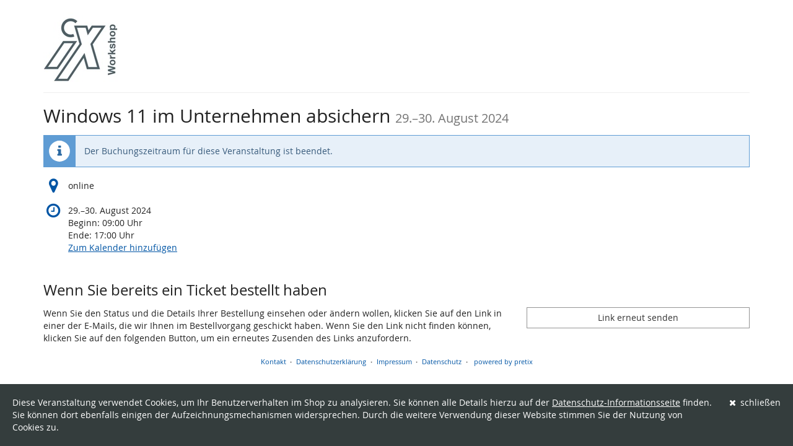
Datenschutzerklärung (331, 361)
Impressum (394, 361)
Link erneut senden (638, 317)
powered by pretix (503, 361)
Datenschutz (442, 361)
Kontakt (273, 361)
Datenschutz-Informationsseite (616, 402)
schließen (755, 402)
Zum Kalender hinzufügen (122, 247)
